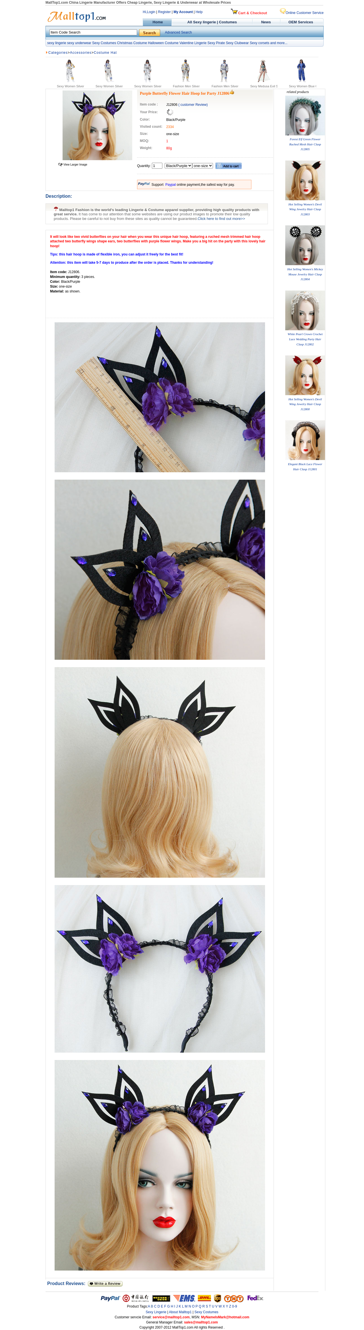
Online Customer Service (302, 13)
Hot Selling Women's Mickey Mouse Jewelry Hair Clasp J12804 (305, 274)
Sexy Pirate (216, 43)
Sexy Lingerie (156, 1312)
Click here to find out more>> (221, 218)
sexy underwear (79, 43)
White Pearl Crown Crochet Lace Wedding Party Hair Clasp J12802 (305, 339)
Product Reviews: (67, 1283)
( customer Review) (193, 105)
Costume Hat (105, 53)
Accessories (81, 53)
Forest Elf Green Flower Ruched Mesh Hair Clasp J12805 (305, 144)
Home (157, 22)
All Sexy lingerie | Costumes (212, 22)
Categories (58, 53)
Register (164, 12)
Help (199, 12)
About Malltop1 (180, 1312)
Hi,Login (149, 12)
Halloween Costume (163, 43)
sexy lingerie (56, 43)
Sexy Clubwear (237, 43)
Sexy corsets (259, 43)
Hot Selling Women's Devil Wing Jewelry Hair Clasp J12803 (305, 209)
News (266, 22)
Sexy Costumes (104, 43)
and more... (279, 43)
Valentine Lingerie (192, 43)
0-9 (234, 1306)
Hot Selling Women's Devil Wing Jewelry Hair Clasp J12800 (305, 404)
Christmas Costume (132, 43)
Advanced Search (178, 32)
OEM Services (300, 22)
